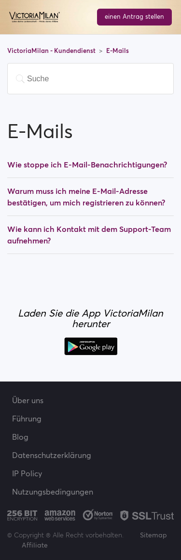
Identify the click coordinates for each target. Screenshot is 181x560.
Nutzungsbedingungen (52, 491)
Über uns (27, 400)
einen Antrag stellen (134, 17)
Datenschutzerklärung (51, 455)
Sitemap (153, 535)
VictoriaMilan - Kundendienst (52, 51)
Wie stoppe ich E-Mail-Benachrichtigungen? (87, 164)
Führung (27, 418)
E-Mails (117, 51)
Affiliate (35, 545)
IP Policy (27, 473)
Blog (20, 437)
